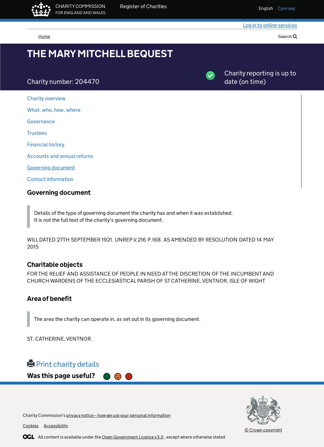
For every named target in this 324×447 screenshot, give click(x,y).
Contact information (50, 179)
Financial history (45, 144)
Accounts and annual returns (60, 156)
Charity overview (46, 98)
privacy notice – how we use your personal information (118, 415)
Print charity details (63, 364)
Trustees (37, 133)
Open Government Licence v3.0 (133, 437)
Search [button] (287, 36)
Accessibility (56, 425)
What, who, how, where (54, 110)
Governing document (51, 167)
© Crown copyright (263, 430)
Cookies (31, 425)
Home (44, 36)
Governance (41, 121)
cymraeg (286, 8)
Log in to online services (270, 25)
